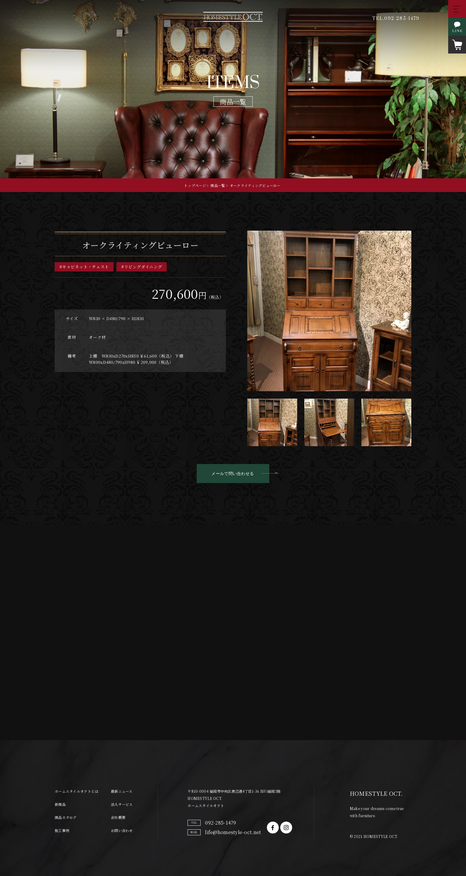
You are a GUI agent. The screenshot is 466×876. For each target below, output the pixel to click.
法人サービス (122, 792)
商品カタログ (66, 805)
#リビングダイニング (141, 268)
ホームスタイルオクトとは (76, 779)
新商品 (60, 792)
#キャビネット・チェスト (84, 268)
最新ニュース (122, 779)
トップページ (195, 185)
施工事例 (62, 818)
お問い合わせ (122, 818)
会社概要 (118, 805)
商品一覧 (217, 185)
